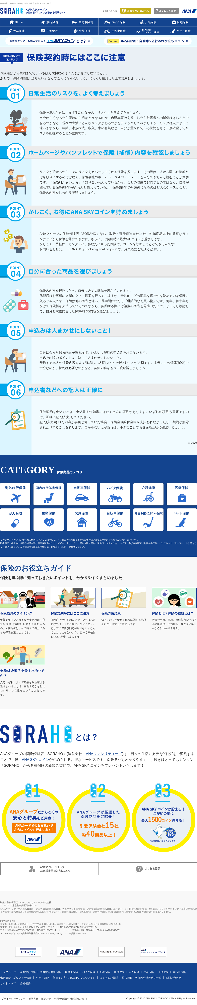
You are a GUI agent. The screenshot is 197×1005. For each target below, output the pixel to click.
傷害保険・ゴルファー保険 (15, 977)
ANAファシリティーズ (104, 754)
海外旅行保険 (28, 972)
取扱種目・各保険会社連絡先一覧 (141, 977)
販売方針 (46, 998)
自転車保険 (179, 972)
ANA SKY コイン (35, 760)
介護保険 (105, 972)
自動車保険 (71, 972)
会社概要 (25, 983)
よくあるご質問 (109, 977)
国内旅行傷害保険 (50, 972)
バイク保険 (88, 972)
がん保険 (134, 972)
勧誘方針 (33, 998)
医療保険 (119, 972)
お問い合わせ (110, 11)
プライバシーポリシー (13, 998)
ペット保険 (42, 977)
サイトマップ (8, 983)
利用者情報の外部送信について (71, 998)
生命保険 (148, 972)
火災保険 (163, 972)
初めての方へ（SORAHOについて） (74, 977)
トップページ (8, 972)
